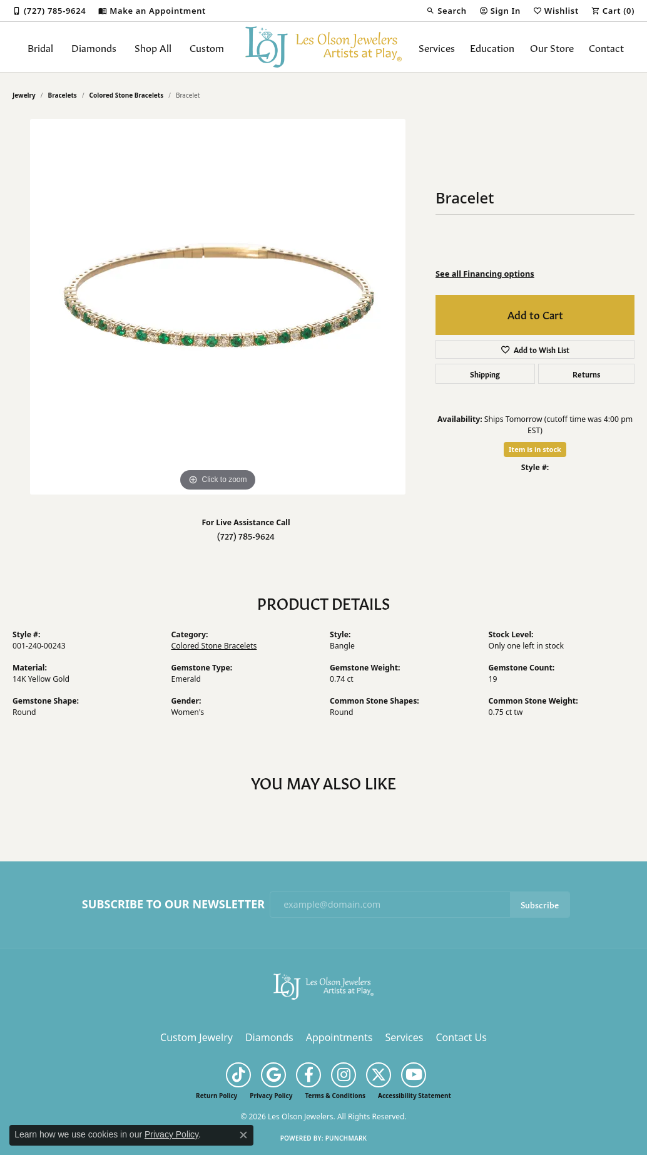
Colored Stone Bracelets (126, 95)
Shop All (153, 47)
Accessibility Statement (414, 1095)
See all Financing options (485, 273)
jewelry (24, 95)
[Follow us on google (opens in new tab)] (273, 1074)
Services (437, 47)
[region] (217, 307)
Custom (207, 47)
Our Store (552, 47)
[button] (446, 10)
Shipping (485, 374)
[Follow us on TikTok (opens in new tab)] (238, 1074)
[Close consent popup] (243, 1135)
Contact (606, 47)
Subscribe (540, 904)
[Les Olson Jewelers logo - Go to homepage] (323, 47)
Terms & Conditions (335, 1095)
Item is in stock (535, 449)
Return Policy (216, 1095)
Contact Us (461, 1037)
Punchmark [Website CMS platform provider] (346, 1138)
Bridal (40, 47)
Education (492, 47)
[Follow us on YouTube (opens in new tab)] (413, 1074)
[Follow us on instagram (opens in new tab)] (343, 1074)
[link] (49, 10)
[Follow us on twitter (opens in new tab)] (378, 1074)
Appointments (339, 1037)
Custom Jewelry (196, 1037)
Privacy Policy (271, 1095)
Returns (586, 374)
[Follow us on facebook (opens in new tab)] (308, 1074)
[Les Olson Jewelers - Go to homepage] (323, 985)
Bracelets (62, 95)
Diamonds (93, 47)
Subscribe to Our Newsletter (173, 904)
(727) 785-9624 (246, 536)
